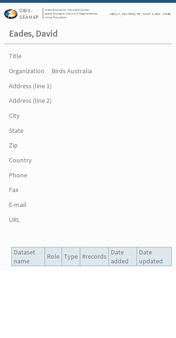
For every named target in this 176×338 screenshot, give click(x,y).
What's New (152, 14)
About (115, 14)
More (166, 14)
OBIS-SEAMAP (28, 13)
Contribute (131, 14)
